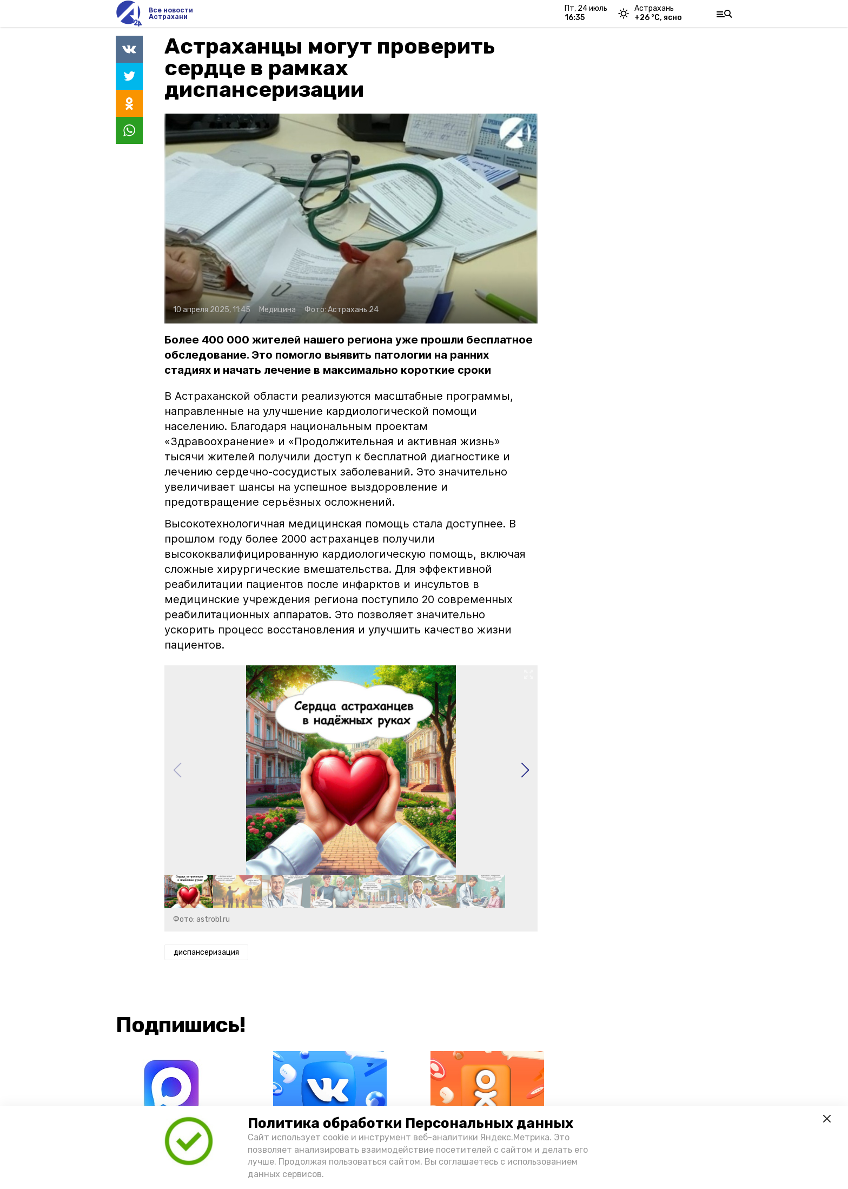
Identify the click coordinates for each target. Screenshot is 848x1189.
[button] (525, 770)
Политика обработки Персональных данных (410, 1123)
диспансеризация (206, 952)
